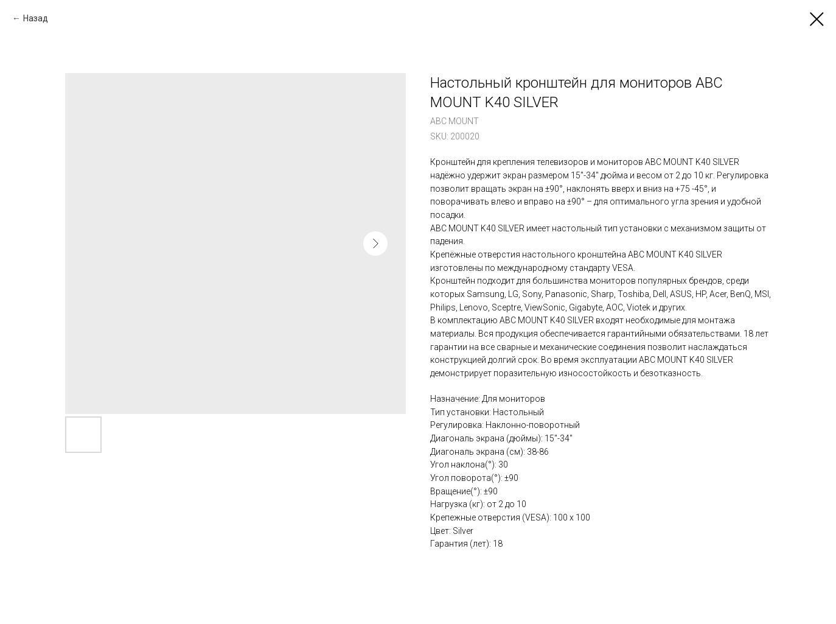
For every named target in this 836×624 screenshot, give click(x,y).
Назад (35, 18)
